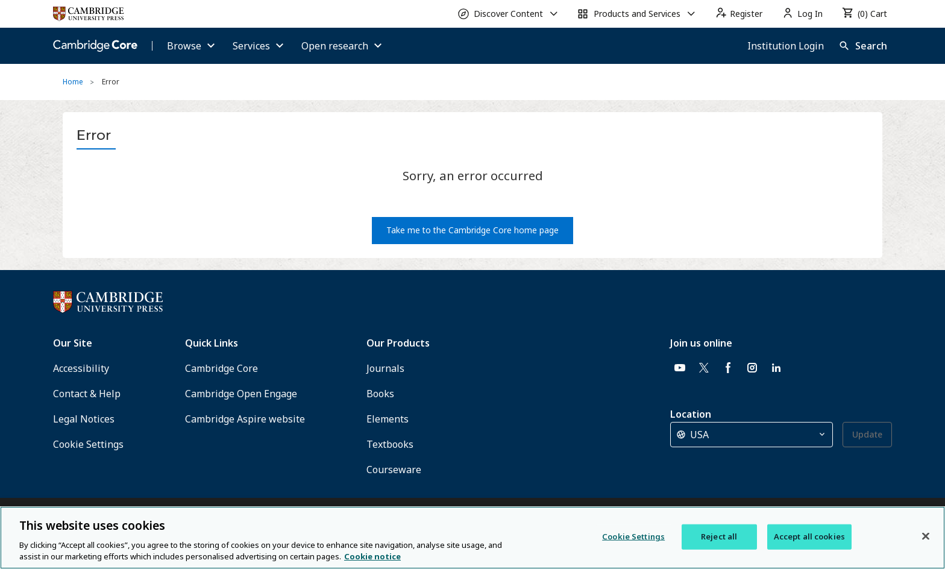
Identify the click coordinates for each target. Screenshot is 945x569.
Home (73, 82)
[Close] (925, 536)
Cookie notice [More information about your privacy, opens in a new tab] (372, 556)
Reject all (719, 536)
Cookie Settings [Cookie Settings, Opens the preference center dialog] (633, 536)
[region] (472, 537)
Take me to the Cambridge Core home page (472, 230)
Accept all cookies (809, 536)
